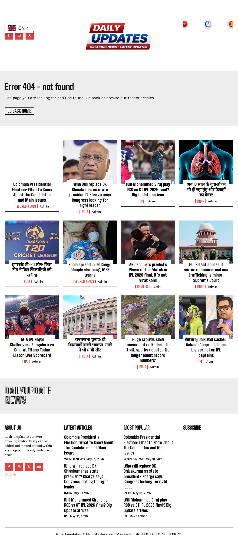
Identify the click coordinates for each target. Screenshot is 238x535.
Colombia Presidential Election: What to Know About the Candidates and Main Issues (32, 191)
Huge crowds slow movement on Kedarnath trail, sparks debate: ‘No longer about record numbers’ (148, 347)
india (84, 210)
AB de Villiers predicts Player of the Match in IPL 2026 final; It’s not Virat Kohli (148, 271)
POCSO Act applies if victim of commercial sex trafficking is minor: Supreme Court (206, 271)
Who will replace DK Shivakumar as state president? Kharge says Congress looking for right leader (90, 194)
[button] (209, 64)
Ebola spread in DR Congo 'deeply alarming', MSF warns (90, 268)
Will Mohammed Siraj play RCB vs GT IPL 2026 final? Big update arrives (148, 189)
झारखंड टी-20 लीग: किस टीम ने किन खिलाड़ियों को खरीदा (32, 268)
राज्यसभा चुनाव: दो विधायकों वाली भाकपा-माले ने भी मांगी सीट (90, 342)
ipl (142, 200)
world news (26, 205)
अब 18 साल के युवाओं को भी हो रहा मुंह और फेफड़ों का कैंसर (206, 189)
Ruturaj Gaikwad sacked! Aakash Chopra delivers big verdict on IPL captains (206, 344)
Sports (142, 284)
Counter (11, 471)
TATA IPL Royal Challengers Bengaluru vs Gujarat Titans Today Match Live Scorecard (31, 344)
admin (44, 205)
